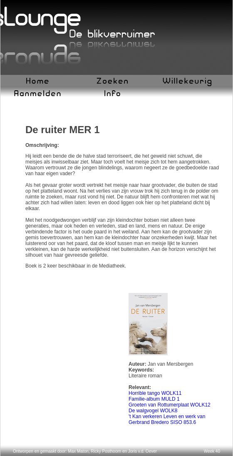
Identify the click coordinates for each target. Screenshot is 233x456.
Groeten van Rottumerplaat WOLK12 (170, 405)
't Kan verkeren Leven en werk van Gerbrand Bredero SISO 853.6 (167, 419)
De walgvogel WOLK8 (153, 411)
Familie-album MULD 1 (154, 399)
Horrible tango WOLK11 (155, 393)
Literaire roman (145, 376)
